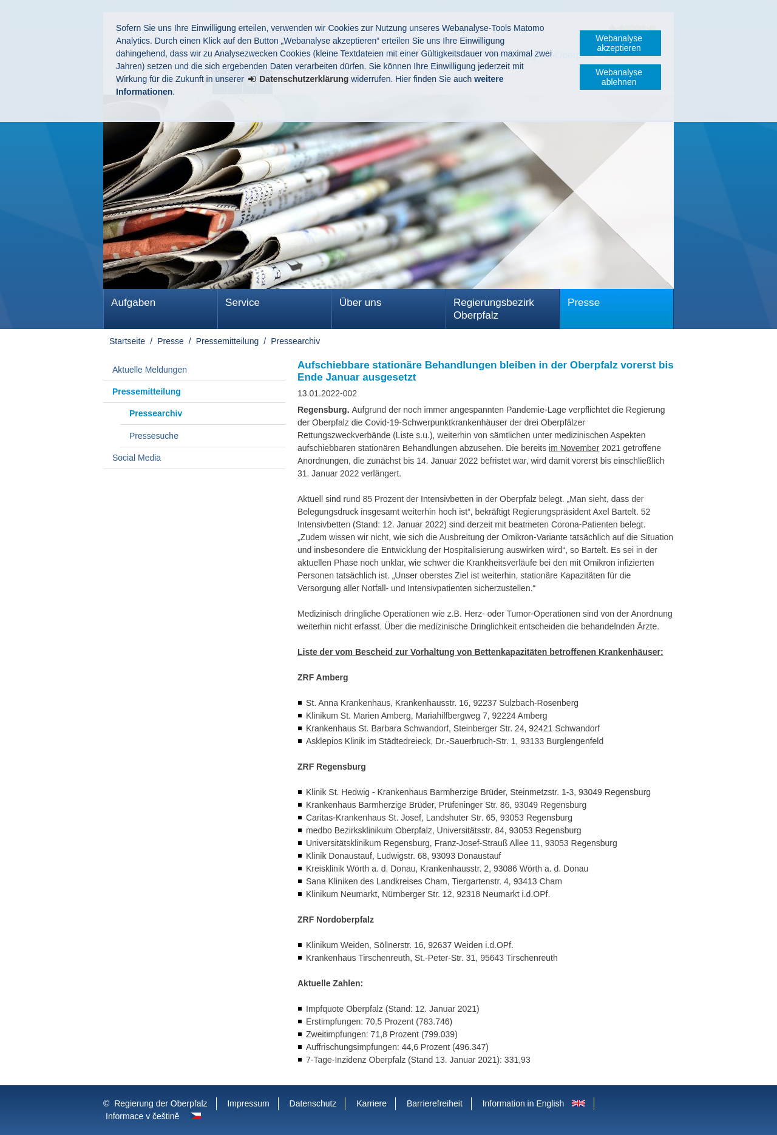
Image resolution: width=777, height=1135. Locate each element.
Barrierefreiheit (435, 1103)
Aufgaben (133, 302)
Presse (584, 302)
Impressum (248, 1103)
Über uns (360, 302)
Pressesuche (153, 436)
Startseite (127, 341)
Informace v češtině (142, 1116)
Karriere (371, 1103)
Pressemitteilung (227, 341)
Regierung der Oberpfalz (160, 1103)
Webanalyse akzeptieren (618, 43)
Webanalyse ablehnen (618, 77)
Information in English (524, 1103)
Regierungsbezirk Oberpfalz (493, 309)
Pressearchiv (295, 341)
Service (242, 302)
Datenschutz (313, 1103)
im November (574, 448)
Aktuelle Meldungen (149, 369)
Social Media (136, 457)
